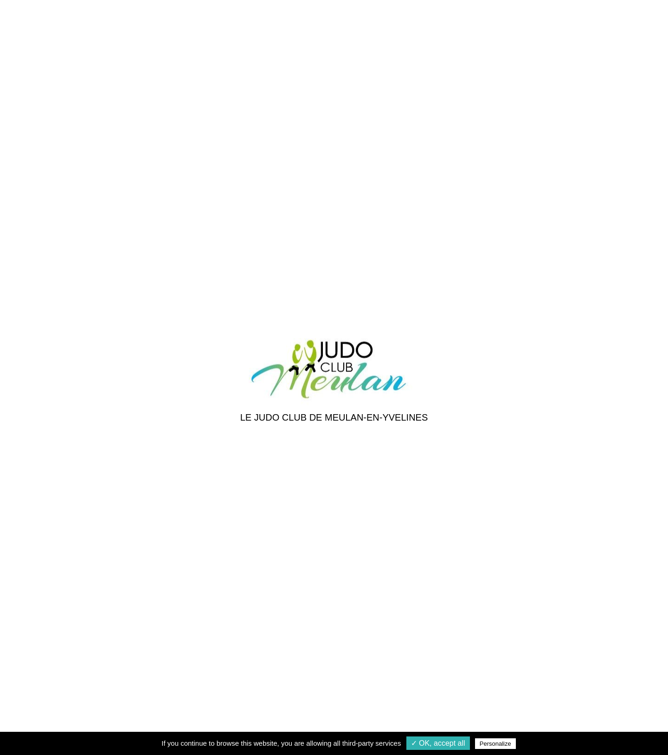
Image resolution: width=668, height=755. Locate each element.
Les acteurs (255, 553)
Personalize (495, 743)
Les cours (355, 520)
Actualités (252, 520)
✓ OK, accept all (438, 743)
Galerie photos (260, 536)
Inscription (357, 536)
